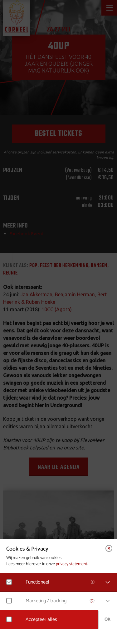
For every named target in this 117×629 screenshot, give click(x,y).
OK (107, 619)
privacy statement (71, 564)
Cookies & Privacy (27, 549)
